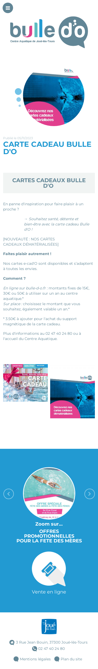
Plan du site (71, 659)
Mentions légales (35, 659)
